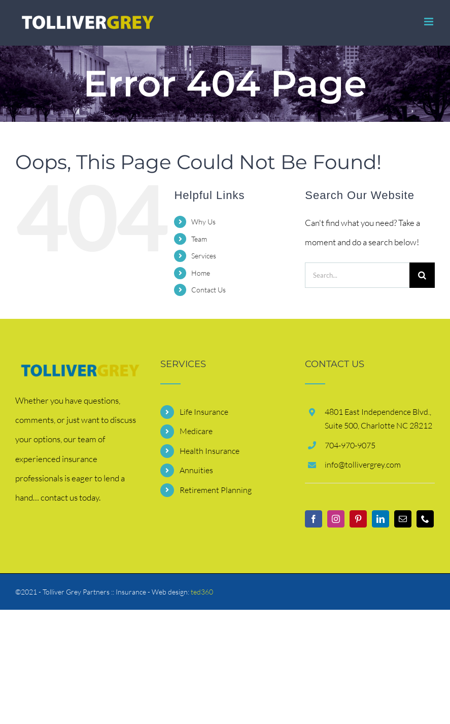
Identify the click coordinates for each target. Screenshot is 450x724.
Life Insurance (204, 412)
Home (200, 273)
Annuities (196, 470)
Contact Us (208, 289)
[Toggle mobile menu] (429, 21)
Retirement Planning (216, 490)
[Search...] (357, 275)
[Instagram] (335, 519)
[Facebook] (313, 519)
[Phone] (425, 519)
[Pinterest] (358, 519)
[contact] (80, 369)
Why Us (203, 221)
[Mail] (402, 519)
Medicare (196, 431)
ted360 (202, 591)
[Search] (422, 275)
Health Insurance (209, 451)
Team (199, 239)
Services (203, 255)
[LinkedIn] (380, 519)
